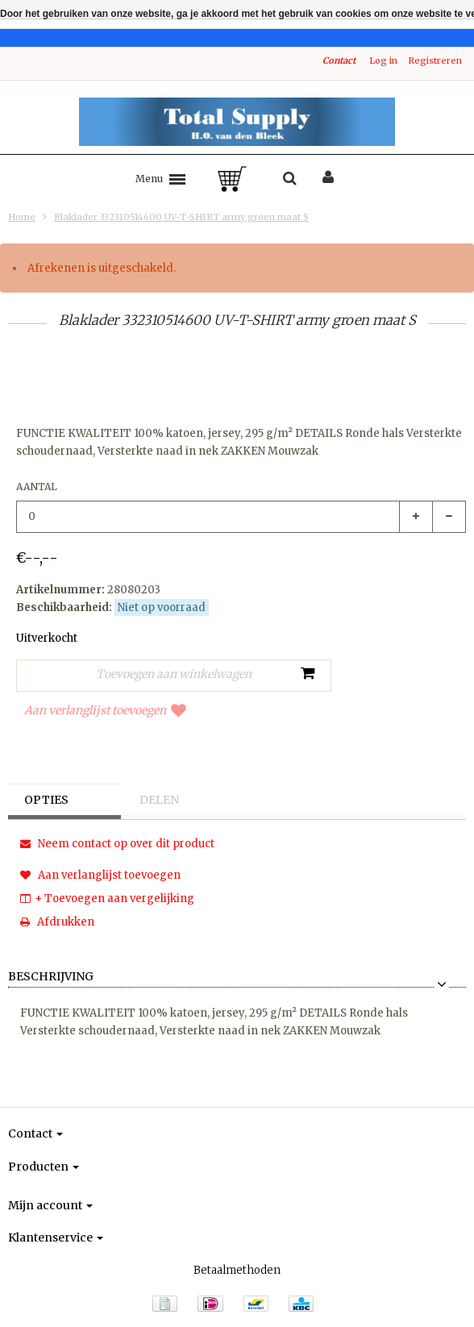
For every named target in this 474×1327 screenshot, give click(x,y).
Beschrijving (51, 977)
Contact (339, 60)
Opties (46, 799)
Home (21, 217)
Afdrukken (57, 922)
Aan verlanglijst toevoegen (105, 710)
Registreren (435, 60)
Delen (159, 799)
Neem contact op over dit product (117, 844)
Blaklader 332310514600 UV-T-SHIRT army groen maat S (181, 217)
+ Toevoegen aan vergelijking (107, 898)
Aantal (36, 486)
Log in (383, 60)
